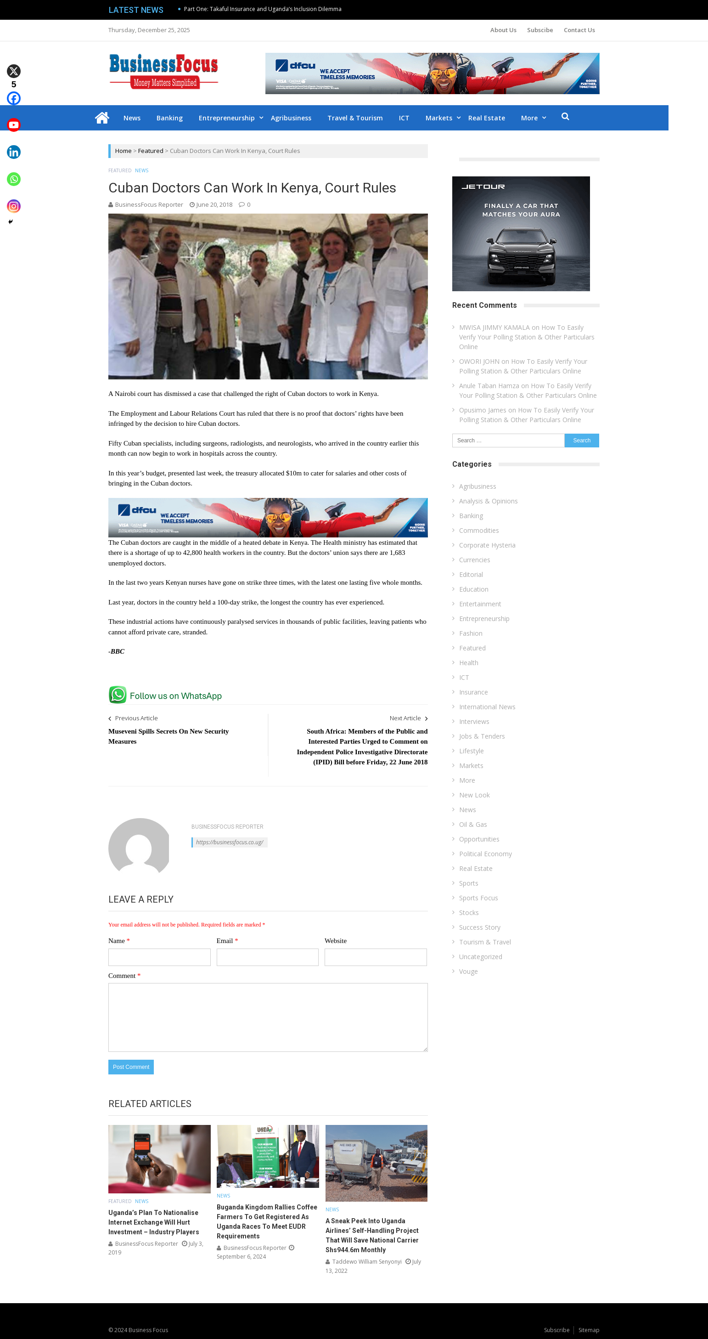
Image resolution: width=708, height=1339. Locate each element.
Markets (459, 117)
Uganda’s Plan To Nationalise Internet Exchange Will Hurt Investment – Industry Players (153, 1222)
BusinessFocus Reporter (149, 204)
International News (487, 706)
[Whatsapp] (14, 172)
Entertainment (480, 603)
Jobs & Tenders (482, 736)
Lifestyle (471, 750)
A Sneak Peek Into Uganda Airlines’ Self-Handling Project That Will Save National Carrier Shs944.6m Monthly (372, 1235)
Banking (190, 117)
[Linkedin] (14, 145)
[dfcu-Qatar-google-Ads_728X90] (268, 502)
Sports (468, 883)
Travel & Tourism (375, 117)
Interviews (474, 721)
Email (227, 940)
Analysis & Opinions (488, 501)
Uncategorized (480, 956)
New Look (474, 795)
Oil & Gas (473, 824)
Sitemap (589, 1330)
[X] (14, 64)
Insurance (473, 692)
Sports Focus (478, 897)
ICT (424, 117)
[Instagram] (14, 199)
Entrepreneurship (247, 117)
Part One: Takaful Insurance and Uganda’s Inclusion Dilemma (263, 9)
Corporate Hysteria (487, 545)
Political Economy (485, 853)
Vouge (468, 971)
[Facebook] (14, 91)
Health (468, 662)
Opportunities (479, 839)
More (549, 117)
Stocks (469, 912)
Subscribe (557, 1330)
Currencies (474, 559)
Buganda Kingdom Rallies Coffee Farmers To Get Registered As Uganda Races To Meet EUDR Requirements (267, 1221)
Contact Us (579, 30)
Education (474, 589)
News (152, 117)
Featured (150, 151)
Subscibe (540, 30)
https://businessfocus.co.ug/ (229, 842)
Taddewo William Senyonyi (367, 1262)
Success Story (479, 927)
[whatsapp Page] (167, 689)
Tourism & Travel (485, 942)
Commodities (479, 530)
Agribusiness (311, 117)
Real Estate (507, 117)
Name (119, 940)
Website (336, 940)
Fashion (471, 633)
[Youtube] (14, 118)
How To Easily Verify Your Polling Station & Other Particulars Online (527, 337)
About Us (503, 30)
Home (123, 151)
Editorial (471, 574)
